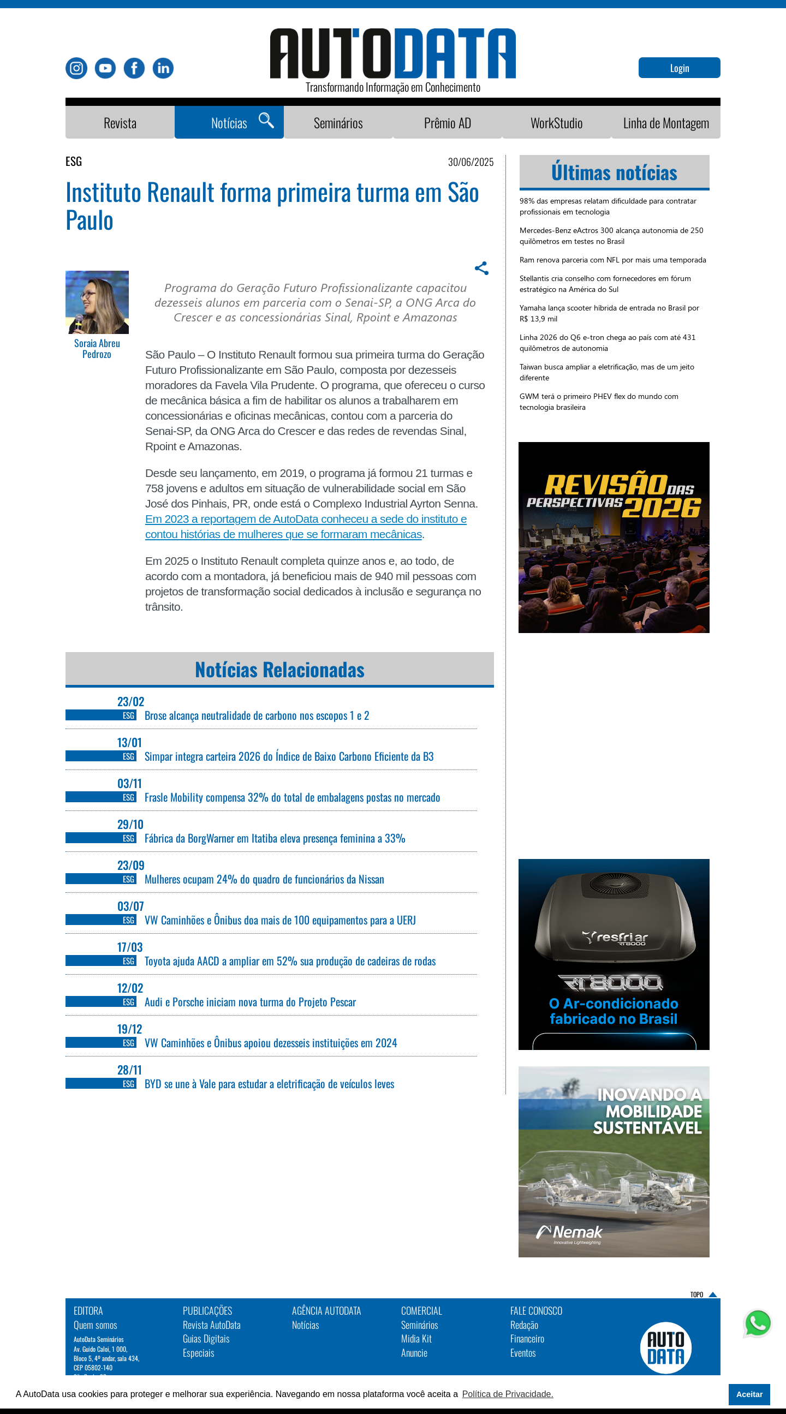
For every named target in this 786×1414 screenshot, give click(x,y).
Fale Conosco (536, 1310)
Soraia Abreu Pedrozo (97, 349)
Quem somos (95, 1324)
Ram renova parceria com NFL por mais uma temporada (613, 259)
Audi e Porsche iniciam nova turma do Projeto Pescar (250, 1001)
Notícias (229, 122)
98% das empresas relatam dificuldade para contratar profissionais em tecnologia (608, 206)
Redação (524, 1324)
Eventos (523, 1352)
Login (679, 68)
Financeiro (527, 1338)
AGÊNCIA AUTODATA (326, 1310)
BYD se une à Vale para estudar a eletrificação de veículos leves (269, 1083)
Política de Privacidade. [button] (507, 1394)
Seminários (338, 122)
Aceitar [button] (749, 1394)
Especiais (199, 1352)
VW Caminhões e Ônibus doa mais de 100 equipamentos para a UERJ (280, 919)
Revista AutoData (212, 1324)
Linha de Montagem (666, 122)
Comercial (421, 1310)
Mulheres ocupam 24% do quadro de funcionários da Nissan (266, 878)
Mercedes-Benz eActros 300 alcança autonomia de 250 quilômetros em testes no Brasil (612, 235)
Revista (120, 122)
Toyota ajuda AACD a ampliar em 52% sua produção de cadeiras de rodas (290, 960)
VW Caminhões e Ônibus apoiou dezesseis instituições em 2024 (271, 1042)
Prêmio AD (448, 122)
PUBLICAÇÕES (207, 1310)
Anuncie (414, 1352)
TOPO (696, 1294)
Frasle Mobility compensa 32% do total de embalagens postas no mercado (292, 797)
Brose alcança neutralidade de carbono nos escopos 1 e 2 (257, 715)
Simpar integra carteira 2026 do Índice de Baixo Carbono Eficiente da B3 (289, 756)
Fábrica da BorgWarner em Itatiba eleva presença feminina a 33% (276, 838)
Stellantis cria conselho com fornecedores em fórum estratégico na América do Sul (605, 283)
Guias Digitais (206, 1338)
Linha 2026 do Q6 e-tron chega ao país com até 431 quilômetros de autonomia (608, 342)
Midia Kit (416, 1338)
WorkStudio (557, 122)
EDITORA (88, 1310)
